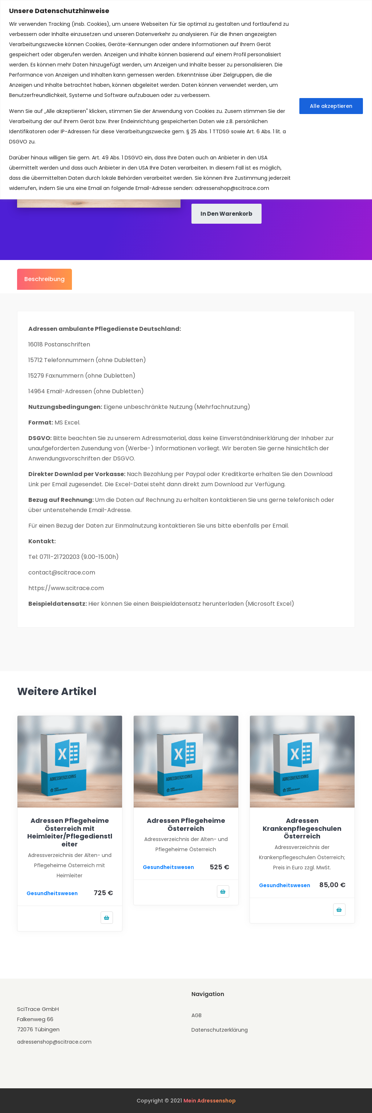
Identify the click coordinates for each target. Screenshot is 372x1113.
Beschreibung (44, 279)
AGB (196, 1015)
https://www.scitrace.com (66, 588)
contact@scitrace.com (61, 572)
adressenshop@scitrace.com (232, 188)
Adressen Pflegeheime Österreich (186, 824)
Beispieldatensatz (175, 604)
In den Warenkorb (226, 214)
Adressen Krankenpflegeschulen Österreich (302, 828)
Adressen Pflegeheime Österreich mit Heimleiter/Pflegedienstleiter (69, 832)
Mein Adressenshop (209, 1100)
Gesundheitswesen (52, 893)
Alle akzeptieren (331, 106)
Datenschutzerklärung (219, 1029)
